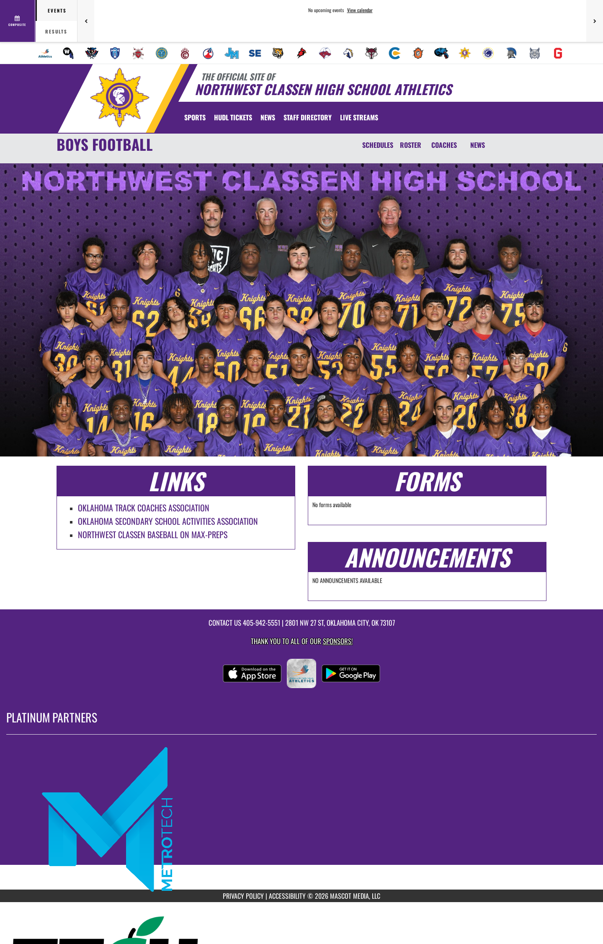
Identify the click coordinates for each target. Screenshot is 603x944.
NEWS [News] (477, 145)
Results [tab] (56, 31)
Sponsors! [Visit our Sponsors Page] (338, 641)
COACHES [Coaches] (444, 145)
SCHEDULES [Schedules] (377, 145)
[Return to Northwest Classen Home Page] (119, 98)
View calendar (360, 10)
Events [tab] (57, 10)
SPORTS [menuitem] (195, 117)
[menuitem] (45, 53)
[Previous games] (85, 21)
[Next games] (594, 21)
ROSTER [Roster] (410, 145)
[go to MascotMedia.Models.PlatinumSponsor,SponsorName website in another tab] (301, 818)
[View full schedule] (18, 21)
